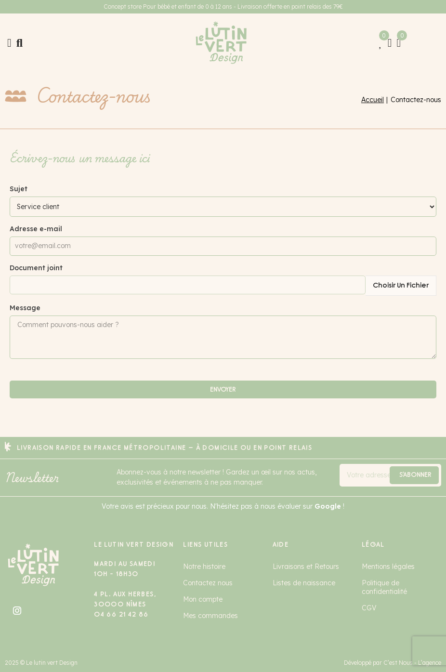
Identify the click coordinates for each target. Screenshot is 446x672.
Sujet (18, 188)
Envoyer (223, 389)
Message (25, 307)
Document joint (36, 268)
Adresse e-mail (36, 228)
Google (328, 506)
